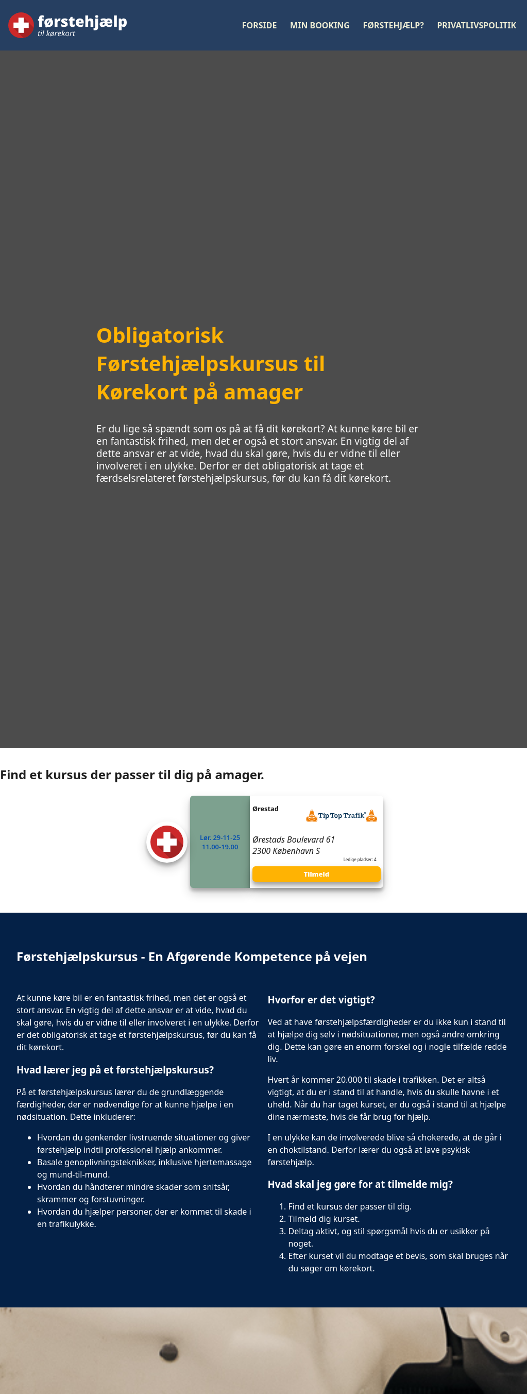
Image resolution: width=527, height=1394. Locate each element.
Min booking (320, 25)
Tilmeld (317, 874)
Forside (259, 25)
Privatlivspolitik (476, 25)
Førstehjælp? (393, 25)
